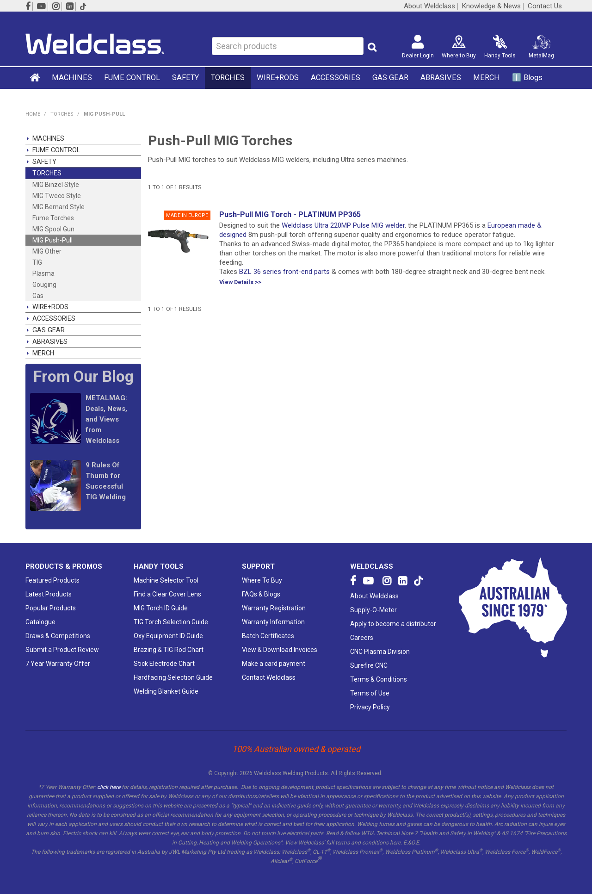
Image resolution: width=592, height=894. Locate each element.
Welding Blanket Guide (166, 691)
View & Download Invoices (279, 649)
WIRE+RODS (278, 77)
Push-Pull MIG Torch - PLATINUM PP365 (290, 214)
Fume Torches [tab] (53, 218)
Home (35, 77)
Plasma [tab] (43, 273)
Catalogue (40, 622)
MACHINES (72, 77)
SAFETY (185, 77)
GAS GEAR (390, 77)
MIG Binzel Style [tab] (55, 184)
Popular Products (50, 608)
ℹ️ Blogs (527, 77)
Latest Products (48, 594)
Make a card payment (273, 663)
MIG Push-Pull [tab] (52, 240)
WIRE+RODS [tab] (50, 306)
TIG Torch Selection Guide (171, 622)
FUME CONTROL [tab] (56, 150)
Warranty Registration (274, 608)
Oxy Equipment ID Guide (168, 635)
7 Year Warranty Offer (57, 663)
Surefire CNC (369, 665)
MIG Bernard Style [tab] (58, 207)
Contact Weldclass (269, 677)
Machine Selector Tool (166, 580)
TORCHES (228, 77)
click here (108, 787)
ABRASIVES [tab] (50, 341)
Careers (361, 637)
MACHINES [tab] (48, 138)
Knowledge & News (491, 6)
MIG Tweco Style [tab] (56, 195)
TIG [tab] (37, 262)
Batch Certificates (268, 635)
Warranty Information (273, 622)
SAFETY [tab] (44, 161)
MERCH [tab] (43, 353)
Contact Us (545, 6)
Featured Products (52, 580)
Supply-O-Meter (373, 610)
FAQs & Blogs (261, 594)
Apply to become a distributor (393, 623)
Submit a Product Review (62, 649)
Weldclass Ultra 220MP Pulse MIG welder (343, 225)
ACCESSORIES (335, 77)
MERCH (486, 77)
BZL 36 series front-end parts (284, 271)
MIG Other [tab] (47, 251)
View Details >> (240, 282)
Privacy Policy (370, 707)
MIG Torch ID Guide (161, 608)
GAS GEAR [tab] (48, 330)
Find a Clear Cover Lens (167, 594)
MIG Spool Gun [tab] (53, 229)
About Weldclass (429, 6)
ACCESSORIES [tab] (53, 318)
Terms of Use (369, 693)
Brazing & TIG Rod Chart (169, 649)
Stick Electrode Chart (164, 663)
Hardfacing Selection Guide (173, 677)
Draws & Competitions (57, 635)
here (395, 842)
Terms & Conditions (378, 679)
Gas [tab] (37, 295)
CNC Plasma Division (380, 651)
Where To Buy (262, 580)
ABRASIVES (440, 77)
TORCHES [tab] (47, 173)
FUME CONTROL (132, 77)
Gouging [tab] (44, 284)
